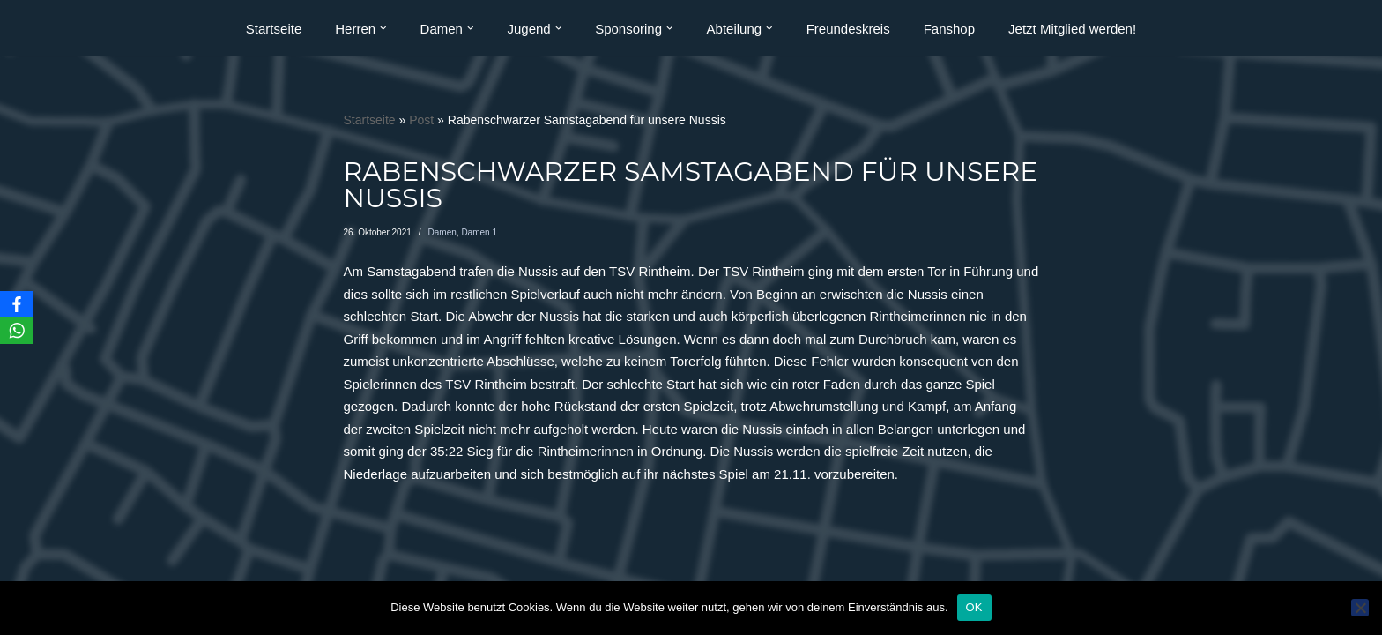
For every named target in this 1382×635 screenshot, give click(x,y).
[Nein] (1360, 607)
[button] (383, 28)
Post (421, 120)
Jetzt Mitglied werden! (1072, 28)
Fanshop (949, 28)
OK (974, 607)
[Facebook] (16, 304)
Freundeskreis (848, 28)
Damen (442, 232)
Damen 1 (479, 232)
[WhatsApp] (16, 331)
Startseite (273, 28)
